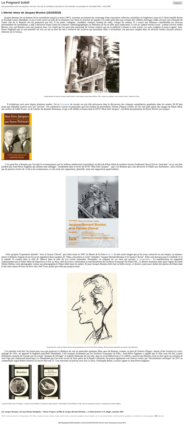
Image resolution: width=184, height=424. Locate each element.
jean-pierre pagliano (77, 416)
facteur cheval (54, 416)
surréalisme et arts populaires (143, 416)
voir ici (110, 254)
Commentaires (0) (25, 416)
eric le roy (98, 416)
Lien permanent (12, 416)
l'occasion (64, 104)
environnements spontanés (122, 416)
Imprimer (177, 3)
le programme (143, 259)
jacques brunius (43, 416)
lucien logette (89, 416)
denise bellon (107, 416)
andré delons (64, 416)
